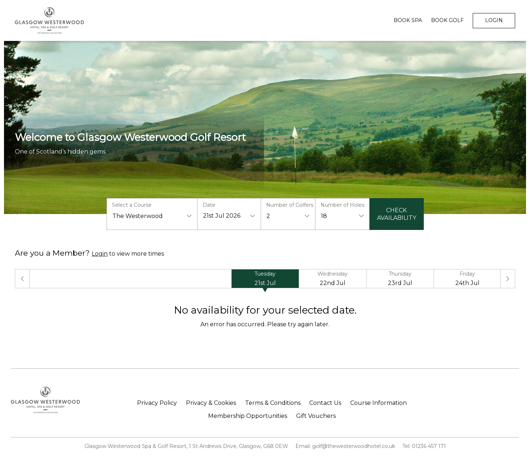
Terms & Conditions (273, 403)
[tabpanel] (265, 315)
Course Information (378, 403)
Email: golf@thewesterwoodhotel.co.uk (345, 446)
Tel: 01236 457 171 (424, 446)
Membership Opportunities (247, 416)
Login (494, 20)
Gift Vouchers (316, 416)
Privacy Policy (157, 403)
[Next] (507, 278)
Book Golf (447, 20)
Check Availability (396, 214)
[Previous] (22, 278)
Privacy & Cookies (211, 403)
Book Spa (408, 20)
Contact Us (325, 403)
